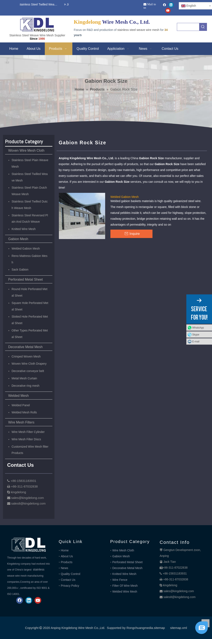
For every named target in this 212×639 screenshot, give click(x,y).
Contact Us (68, 579)
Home (65, 550)
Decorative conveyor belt (28, 371)
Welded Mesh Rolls (24, 412)
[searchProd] (188, 27)
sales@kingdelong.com (178, 591)
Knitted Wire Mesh (24, 229)
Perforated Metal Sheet (25, 279)
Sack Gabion (20, 269)
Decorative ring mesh (25, 385)
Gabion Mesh (18, 239)
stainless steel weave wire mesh (138, 30)
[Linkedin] (171, 5)
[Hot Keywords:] (203, 27)
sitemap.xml (178, 628)
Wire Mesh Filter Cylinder (28, 432)
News (64, 568)
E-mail (195, 341)
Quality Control (70, 574)
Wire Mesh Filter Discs (26, 439)
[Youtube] (168, 10)
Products (66, 562)
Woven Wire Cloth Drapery (29, 363)
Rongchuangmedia (139, 628)
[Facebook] (164, 5)
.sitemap (159, 628)
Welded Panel (21, 405)
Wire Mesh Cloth (123, 550)
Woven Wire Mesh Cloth (26, 150)
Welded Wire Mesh (124, 591)
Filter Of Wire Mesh (125, 585)
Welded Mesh (18, 395)
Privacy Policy (70, 585)
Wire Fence (119, 579)
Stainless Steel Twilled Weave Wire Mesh (37, 4)
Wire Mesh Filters (21, 422)
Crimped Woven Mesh (26, 356)
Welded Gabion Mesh (26, 248)
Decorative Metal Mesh (25, 347)
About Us (67, 556)
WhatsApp (198, 327)
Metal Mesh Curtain (24, 378)
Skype (195, 334)
